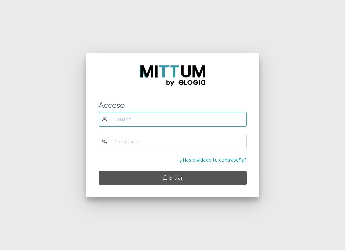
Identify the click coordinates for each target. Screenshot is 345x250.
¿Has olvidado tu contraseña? (213, 160)
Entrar (173, 177)
